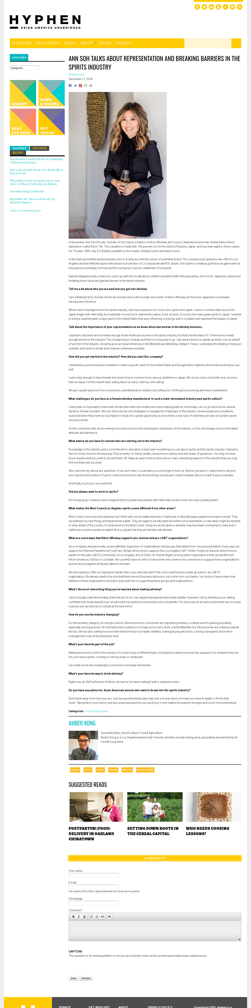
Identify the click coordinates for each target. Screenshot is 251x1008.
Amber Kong (82, 723)
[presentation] (98, 965)
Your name (75, 870)
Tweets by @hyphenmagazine (25, 210)
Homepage (75, 898)
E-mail (72, 882)
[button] (73, 916)
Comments (155, 858)
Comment (76, 910)
